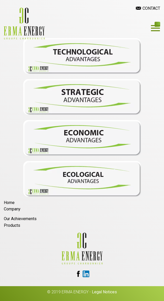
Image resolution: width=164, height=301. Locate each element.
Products (12, 225)
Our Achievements (20, 218)
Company (12, 209)
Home (9, 202)
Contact (151, 8)
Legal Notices (104, 291)
